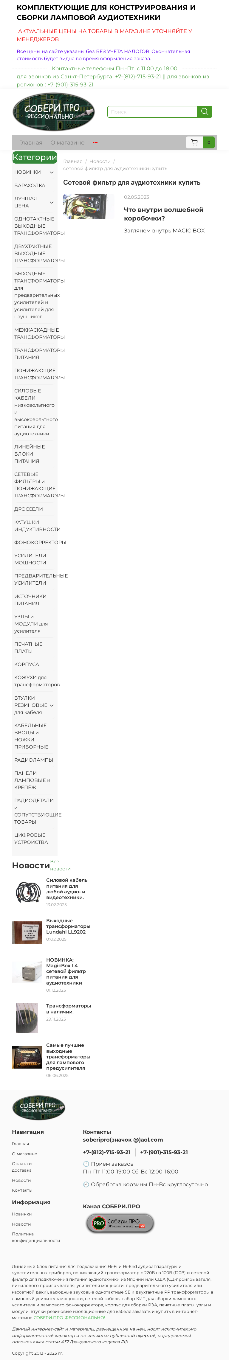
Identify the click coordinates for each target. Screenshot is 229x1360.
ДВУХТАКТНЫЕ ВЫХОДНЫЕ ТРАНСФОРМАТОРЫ (34, 253)
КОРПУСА (26, 664)
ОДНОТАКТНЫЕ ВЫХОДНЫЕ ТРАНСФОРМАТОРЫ (34, 226)
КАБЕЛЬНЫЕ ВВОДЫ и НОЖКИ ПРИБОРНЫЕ (31, 736)
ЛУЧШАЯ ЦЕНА (25, 202)
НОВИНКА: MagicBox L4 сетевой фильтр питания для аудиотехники (66, 971)
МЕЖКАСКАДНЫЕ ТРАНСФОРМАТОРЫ (34, 333)
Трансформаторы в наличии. (68, 1008)
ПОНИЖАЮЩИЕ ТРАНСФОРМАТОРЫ (34, 374)
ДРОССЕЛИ (28, 509)
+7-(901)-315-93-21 (164, 1152)
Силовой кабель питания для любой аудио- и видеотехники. (66, 888)
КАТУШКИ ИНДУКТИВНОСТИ (34, 525)
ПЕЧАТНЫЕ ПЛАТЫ (28, 647)
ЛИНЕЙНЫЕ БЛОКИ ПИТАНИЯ (29, 454)
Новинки (22, 1214)
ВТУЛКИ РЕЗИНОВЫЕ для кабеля (30, 705)
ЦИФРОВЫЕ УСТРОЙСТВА (31, 838)
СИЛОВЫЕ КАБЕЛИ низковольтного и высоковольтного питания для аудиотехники (34, 412)
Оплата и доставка (22, 1167)
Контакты (22, 1190)
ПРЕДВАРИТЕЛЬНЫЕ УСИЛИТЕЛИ (34, 579)
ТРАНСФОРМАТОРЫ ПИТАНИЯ (34, 353)
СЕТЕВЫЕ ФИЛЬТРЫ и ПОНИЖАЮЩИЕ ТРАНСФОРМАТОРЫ (34, 485)
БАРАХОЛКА (29, 185)
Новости (100, 161)
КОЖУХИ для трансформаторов (34, 681)
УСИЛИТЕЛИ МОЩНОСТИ (30, 559)
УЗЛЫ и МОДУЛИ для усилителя (31, 624)
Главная (31, 142)
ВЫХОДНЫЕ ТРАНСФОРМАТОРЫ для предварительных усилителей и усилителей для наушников (34, 295)
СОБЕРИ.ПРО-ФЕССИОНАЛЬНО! (70, 1317)
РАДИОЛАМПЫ (33, 760)
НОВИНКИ (27, 172)
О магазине (67, 142)
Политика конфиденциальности (36, 1237)
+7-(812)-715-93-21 (107, 1152)
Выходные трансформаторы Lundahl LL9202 (68, 926)
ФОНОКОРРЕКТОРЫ (34, 542)
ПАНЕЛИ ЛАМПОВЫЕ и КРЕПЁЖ (32, 780)
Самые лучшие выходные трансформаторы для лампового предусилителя (68, 1056)
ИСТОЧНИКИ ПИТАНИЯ (30, 600)
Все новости (60, 865)
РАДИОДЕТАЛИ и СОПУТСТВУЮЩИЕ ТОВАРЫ (34, 811)
